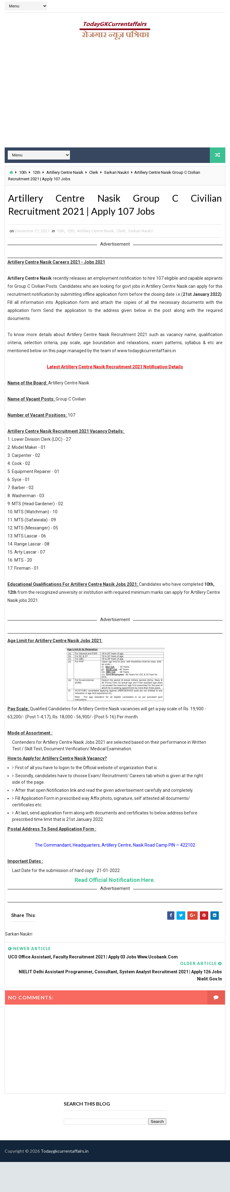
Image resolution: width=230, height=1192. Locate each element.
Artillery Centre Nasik (64, 172)
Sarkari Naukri (116, 172)
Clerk (93, 172)
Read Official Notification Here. (115, 881)
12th (36, 172)
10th (23, 172)
